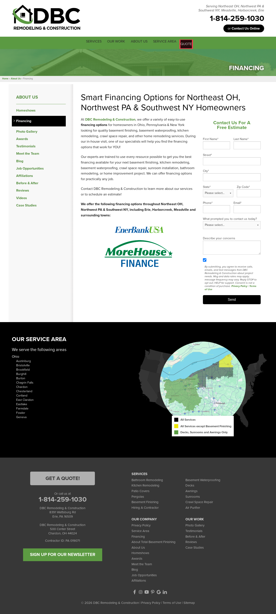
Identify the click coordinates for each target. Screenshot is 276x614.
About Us (27, 96)
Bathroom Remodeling (147, 479)
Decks (189, 484)
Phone (208, 202)
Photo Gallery (26, 131)
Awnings (191, 490)
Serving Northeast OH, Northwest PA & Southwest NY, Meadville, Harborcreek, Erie (231, 8)
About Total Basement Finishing (154, 541)
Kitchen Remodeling (145, 484)
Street (207, 154)
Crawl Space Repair (199, 501)
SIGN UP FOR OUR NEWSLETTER (62, 553)
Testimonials (26, 145)
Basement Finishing (145, 501)
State (207, 186)
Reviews (22, 190)
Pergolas (138, 496)
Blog (19, 160)
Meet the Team (27, 153)
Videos (21, 197)
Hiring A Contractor (145, 507)
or (244, 28)
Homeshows (26, 109)
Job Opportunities (30, 168)
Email (238, 202)
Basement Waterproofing (202, 479)
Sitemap (189, 602)
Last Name (241, 138)
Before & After (27, 182)
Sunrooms (192, 496)
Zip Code (243, 186)
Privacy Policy (239, 285)
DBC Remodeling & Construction (110, 119)
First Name (210, 138)
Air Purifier (192, 507)
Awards (22, 138)
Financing (23, 120)
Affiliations (24, 175)
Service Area (140, 530)
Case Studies (26, 205)
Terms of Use (172, 602)
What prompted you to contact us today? (230, 218)
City (206, 170)
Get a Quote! (62, 477)
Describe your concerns (219, 237)
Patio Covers (140, 490)
